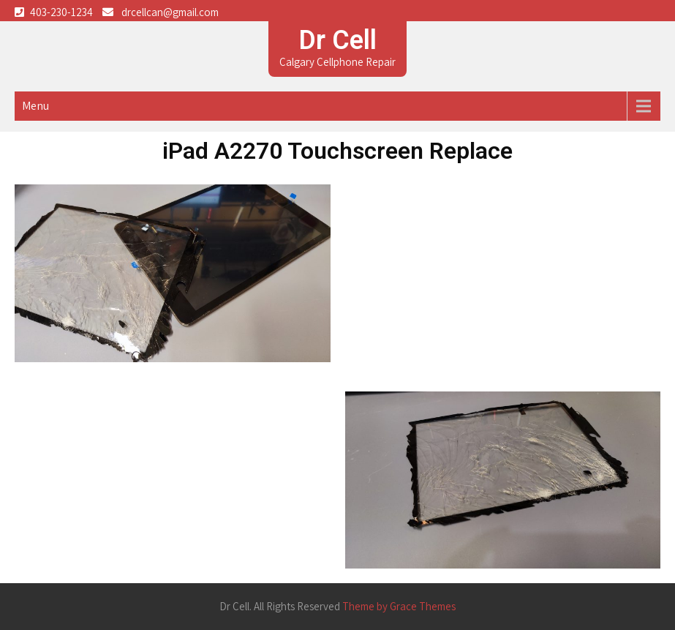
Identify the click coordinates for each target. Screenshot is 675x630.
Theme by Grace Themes (399, 606)
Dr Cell (338, 40)
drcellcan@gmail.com (170, 12)
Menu (35, 105)
